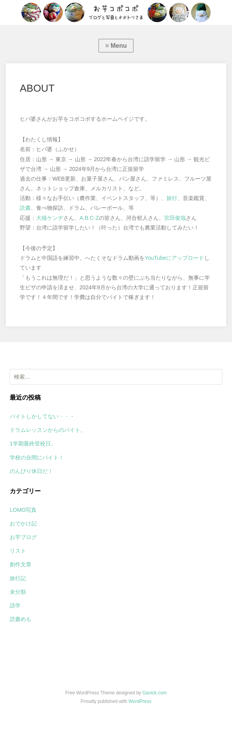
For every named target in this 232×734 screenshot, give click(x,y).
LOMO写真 (23, 510)
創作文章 (20, 564)
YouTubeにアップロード (174, 258)
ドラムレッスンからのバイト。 (48, 430)
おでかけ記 (23, 523)
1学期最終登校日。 (33, 443)
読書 (25, 208)
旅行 (171, 198)
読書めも (20, 619)
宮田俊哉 (175, 218)
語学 (15, 605)
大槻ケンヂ (49, 218)
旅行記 (18, 578)
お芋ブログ (23, 537)
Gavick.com (154, 693)
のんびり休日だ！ (31, 471)
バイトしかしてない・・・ (42, 416)
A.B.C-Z (89, 218)
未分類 (18, 592)
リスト (18, 551)
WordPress (139, 701)
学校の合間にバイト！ (37, 457)
